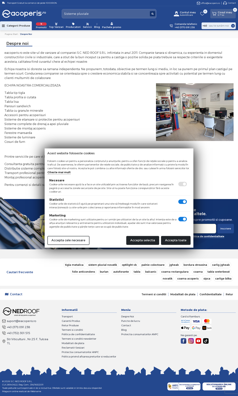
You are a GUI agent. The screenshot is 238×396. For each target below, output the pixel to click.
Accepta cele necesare (68, 240)
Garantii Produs (71, 320)
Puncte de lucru (130, 320)
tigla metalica (74, 265)
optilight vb (129, 265)
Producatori (73, 25)
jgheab (174, 265)
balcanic (150, 271)
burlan (104, 271)
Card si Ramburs (190, 316)
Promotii (41, 25)
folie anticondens (83, 271)
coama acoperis (188, 278)
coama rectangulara (175, 271)
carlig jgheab (221, 265)
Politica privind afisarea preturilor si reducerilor (89, 356)
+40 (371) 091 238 (16, 327)
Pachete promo (111, 25)
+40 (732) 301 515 (16, 333)
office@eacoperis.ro (208, 3)
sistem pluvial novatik (102, 265)
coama (198, 271)
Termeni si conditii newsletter (79, 338)
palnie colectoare (153, 265)
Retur (229, 294)
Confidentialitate (211, 294)
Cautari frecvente (20, 272)
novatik (167, 278)
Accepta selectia (142, 240)
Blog (97, 25)
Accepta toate (175, 240)
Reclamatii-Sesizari (73, 347)
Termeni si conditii (153, 294)
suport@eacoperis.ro (19, 321)
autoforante (121, 271)
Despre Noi (127, 316)
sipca (206, 278)
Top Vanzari (56, 25)
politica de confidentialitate (207, 236)
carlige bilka (223, 278)
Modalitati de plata (182, 294)
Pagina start (11, 34)
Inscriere (225, 228)
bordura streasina (195, 265)
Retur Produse (70, 325)
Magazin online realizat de (21, 391)
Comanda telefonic (186, 26)
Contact (229, 3)
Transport (67, 316)
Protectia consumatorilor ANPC (80, 352)
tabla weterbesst (219, 271)
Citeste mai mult (59, 172)
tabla (137, 271)
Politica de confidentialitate (78, 334)
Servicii (87, 25)
